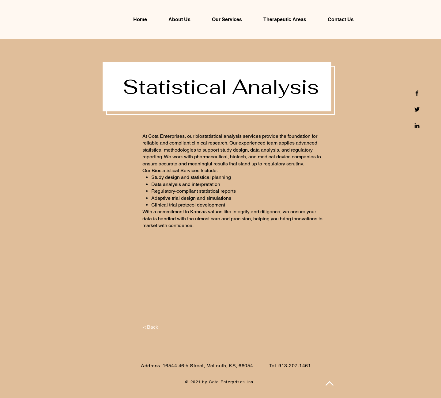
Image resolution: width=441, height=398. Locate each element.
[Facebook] (416, 93)
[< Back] (150, 327)
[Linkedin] (416, 125)
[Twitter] (416, 109)
